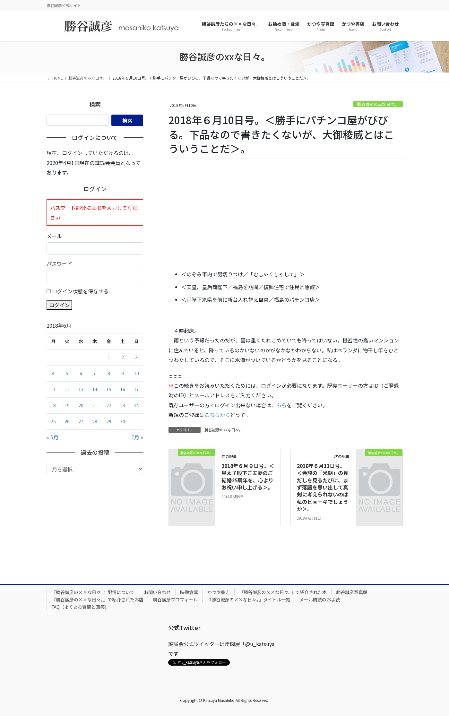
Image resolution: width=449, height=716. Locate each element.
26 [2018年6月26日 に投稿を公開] (67, 421)
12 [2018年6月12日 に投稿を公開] (67, 389)
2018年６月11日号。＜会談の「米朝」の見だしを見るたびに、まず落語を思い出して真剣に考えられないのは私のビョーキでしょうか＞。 (322, 487)
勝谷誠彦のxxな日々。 (378, 104)
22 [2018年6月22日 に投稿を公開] (108, 405)
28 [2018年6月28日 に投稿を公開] (94, 421)
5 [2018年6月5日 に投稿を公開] (67, 373)
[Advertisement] (285, 215)
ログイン (59, 305)
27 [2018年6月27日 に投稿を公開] (80, 421)
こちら (279, 405)
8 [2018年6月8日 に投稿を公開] (109, 373)
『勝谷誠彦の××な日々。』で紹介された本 (283, 592)
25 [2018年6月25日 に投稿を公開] (53, 421)
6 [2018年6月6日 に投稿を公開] (81, 373)
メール (54, 236)
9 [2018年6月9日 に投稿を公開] (122, 373)
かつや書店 (218, 592)
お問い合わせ (157, 592)
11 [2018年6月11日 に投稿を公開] (53, 389)
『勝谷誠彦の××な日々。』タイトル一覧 (248, 599)
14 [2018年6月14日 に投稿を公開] (94, 389)
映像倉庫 (189, 592)
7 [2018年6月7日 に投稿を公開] (94, 373)
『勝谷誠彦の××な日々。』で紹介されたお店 (97, 599)
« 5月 (52, 437)
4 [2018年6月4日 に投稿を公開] (53, 373)
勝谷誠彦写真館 (351, 592)
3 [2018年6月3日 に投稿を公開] (136, 357)
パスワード (59, 263)
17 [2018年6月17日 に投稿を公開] (136, 389)
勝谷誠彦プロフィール (175, 599)
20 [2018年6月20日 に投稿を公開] (80, 405)
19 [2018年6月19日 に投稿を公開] (67, 405)
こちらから (217, 414)
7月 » (137, 437)
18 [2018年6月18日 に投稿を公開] (53, 405)
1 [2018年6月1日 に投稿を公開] (109, 357)
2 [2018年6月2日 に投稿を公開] (122, 357)
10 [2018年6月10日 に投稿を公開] (136, 373)
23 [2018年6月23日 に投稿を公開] (122, 405)
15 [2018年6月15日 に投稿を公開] (108, 389)
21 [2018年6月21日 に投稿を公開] (94, 405)
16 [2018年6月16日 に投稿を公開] (122, 389)
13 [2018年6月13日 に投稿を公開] (80, 389)
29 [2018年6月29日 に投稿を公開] (108, 421)
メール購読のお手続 (319, 599)
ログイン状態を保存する (80, 291)
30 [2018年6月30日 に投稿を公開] (122, 421)
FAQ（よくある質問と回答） (80, 607)
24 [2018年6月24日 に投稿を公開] (136, 405)
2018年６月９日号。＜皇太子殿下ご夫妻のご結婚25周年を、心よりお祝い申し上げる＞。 (247, 476)
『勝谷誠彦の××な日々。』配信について (92, 592)
